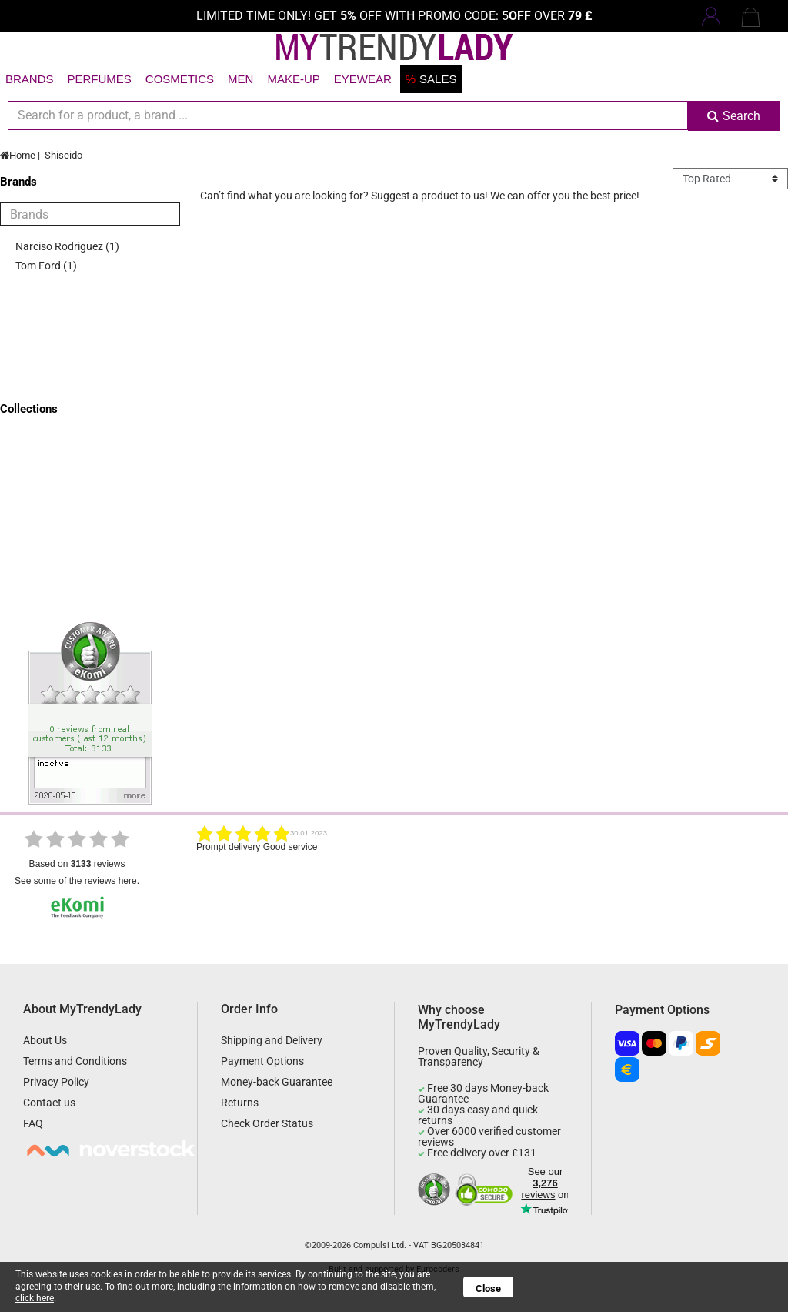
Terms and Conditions (75, 1061)
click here (34, 1298)
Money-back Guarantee (276, 1082)
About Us (45, 1040)
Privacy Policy (56, 1082)
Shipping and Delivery (271, 1040)
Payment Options (262, 1061)
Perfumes (100, 78)
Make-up (293, 78)
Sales (431, 78)
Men (240, 78)
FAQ (33, 1123)
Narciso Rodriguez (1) (67, 246)
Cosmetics (179, 78)
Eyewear (363, 78)
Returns (240, 1102)
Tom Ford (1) (46, 265)
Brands (29, 78)
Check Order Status (267, 1123)
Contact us (49, 1102)
